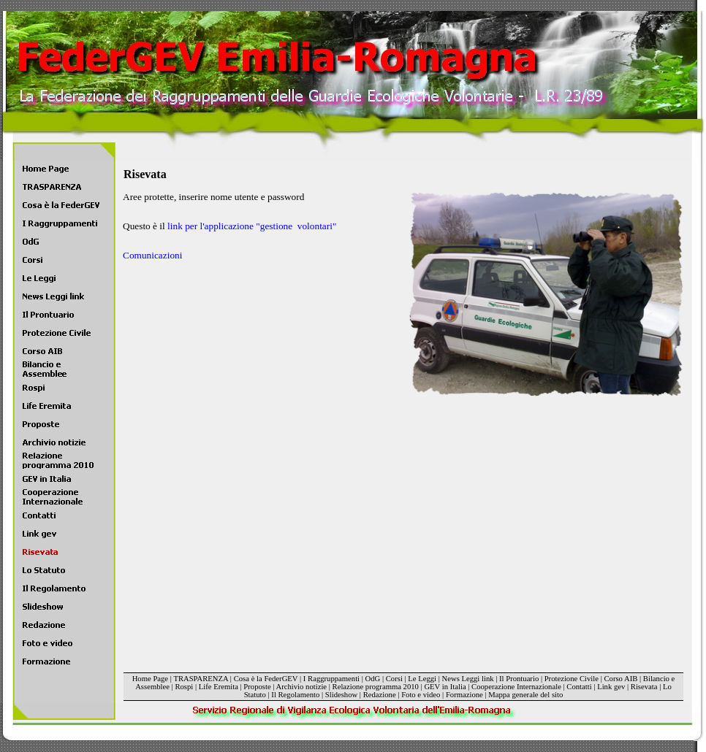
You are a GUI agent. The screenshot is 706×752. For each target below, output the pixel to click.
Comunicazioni (152, 255)
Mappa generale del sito (525, 695)
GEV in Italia (445, 687)
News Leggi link (468, 679)
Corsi (394, 679)
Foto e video (420, 695)
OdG (373, 679)
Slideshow (341, 695)
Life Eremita (218, 687)
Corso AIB (620, 679)
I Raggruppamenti (331, 679)
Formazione (464, 695)
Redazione (379, 695)
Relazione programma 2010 (376, 687)
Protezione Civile (571, 679)
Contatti (578, 687)
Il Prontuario (519, 679)
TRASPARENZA (200, 679)
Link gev (611, 687)
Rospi (184, 687)
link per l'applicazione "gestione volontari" (251, 225)
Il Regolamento (295, 695)
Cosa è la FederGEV (266, 679)
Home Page (150, 679)
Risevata (644, 687)
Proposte (256, 687)
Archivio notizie (301, 687)
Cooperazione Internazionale (516, 687)
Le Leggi (422, 679)
